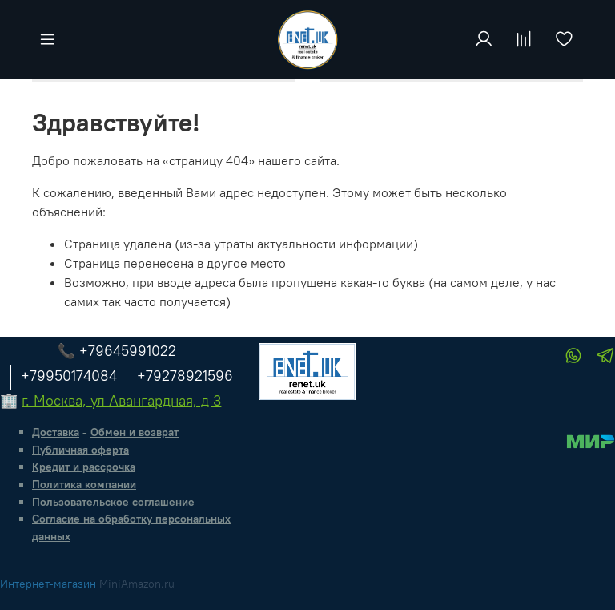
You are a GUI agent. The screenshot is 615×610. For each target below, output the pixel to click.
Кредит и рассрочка (83, 466)
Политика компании (84, 484)
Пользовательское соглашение (113, 502)
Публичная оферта (80, 449)
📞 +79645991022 (117, 350)
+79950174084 (69, 375)
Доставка (55, 432)
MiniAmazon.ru (137, 583)
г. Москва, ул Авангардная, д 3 (121, 400)
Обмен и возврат (134, 432)
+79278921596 (185, 375)
